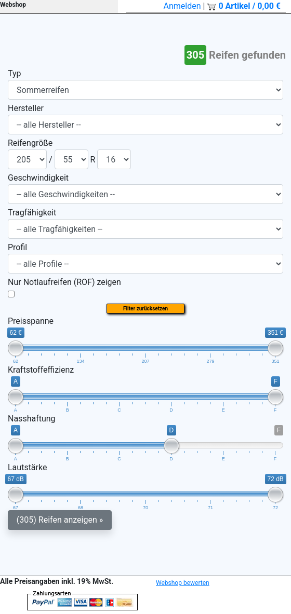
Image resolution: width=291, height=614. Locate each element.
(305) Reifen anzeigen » (60, 520)
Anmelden (182, 6)
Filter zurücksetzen (145, 308)
